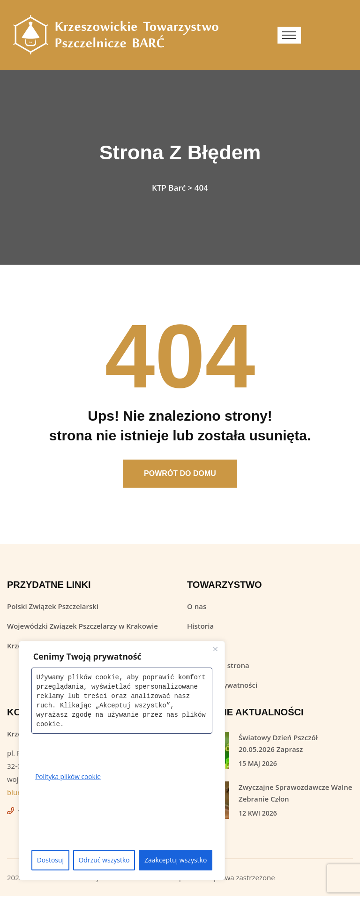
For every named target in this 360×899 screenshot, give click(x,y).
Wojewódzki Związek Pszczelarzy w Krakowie (82, 629)
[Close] (215, 648)
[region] (122, 760)
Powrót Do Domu (180, 477)
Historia (200, 629)
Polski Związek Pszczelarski (52, 609)
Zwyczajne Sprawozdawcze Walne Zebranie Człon (295, 796)
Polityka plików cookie (68, 776)
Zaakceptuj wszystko (175, 859)
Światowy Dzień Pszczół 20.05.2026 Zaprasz (278, 746)
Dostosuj (50, 859)
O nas (196, 609)
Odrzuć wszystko (103, 859)
